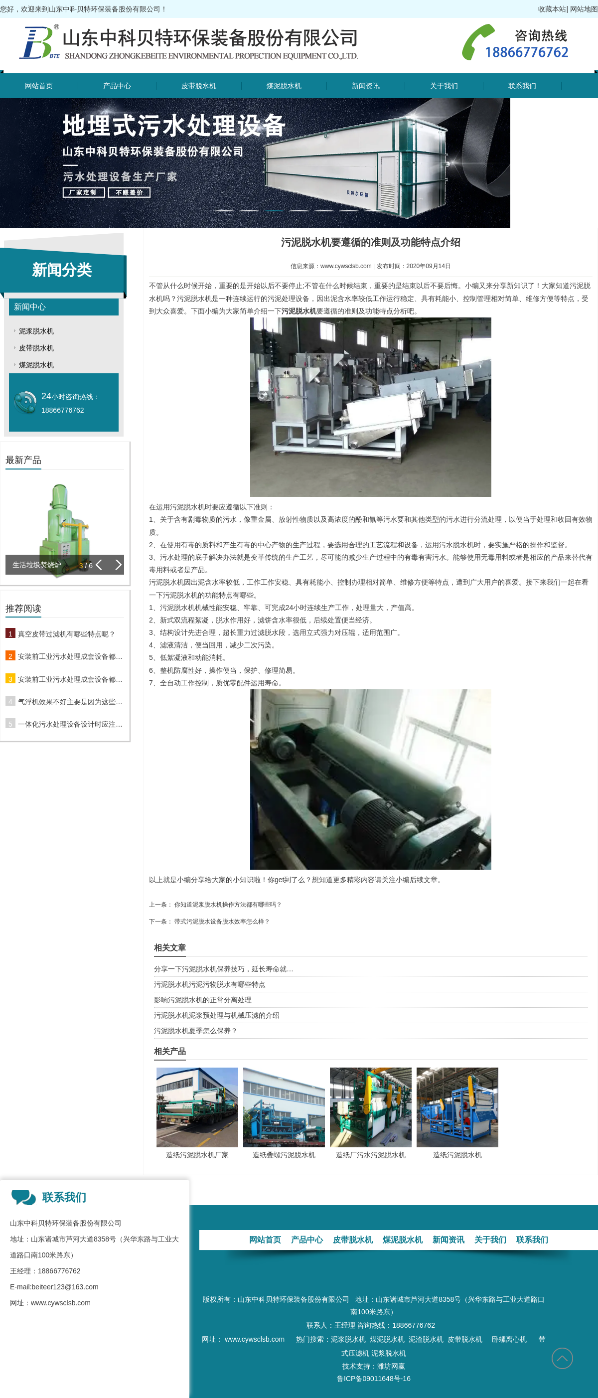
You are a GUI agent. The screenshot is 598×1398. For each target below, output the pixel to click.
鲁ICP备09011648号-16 (374, 1379)
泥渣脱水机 (426, 1339)
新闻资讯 (366, 86)
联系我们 (522, 86)
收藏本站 (552, 9)
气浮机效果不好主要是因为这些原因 (71, 702)
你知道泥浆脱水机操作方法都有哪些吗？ (227, 904)
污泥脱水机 (299, 311)
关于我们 (444, 86)
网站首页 (39, 86)
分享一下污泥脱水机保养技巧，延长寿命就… (224, 969)
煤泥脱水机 (284, 86)
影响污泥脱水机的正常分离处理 (203, 1000)
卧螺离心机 (511, 1339)
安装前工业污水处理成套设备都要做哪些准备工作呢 (71, 679)
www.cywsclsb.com (346, 266)
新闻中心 (30, 307)
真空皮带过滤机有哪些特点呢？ (67, 634)
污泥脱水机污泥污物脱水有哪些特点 (210, 984)
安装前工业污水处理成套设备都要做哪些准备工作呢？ (71, 656)
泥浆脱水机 (36, 331)
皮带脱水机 (198, 86)
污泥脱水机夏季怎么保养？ (196, 1031)
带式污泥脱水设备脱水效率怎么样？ (221, 921)
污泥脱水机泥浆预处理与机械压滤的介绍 (217, 1015)
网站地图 (584, 9)
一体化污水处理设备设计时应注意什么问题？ (71, 724)
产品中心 (117, 86)
